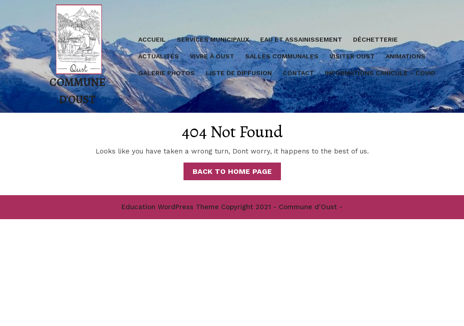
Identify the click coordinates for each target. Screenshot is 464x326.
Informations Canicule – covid (380, 73)
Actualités (158, 56)
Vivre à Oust (212, 56)
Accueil (152, 39)
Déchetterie (375, 39)
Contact (298, 73)
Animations (405, 56)
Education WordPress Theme (170, 207)
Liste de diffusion (239, 73)
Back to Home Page (237, 173)
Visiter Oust (352, 56)
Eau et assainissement (301, 39)
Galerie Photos (166, 73)
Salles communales (282, 56)
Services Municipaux (213, 39)
